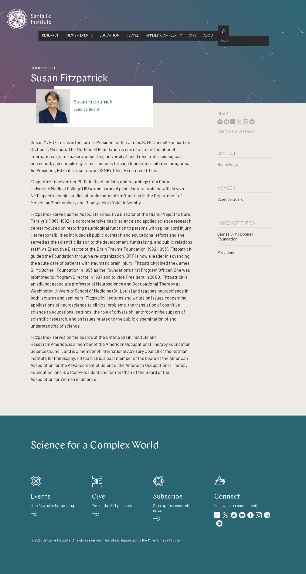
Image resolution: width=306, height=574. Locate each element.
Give (239, 18)
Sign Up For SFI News (235, 131)
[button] (97, 19)
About (255, 18)
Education (156, 18)
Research (97, 18)
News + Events (126, 18)
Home (36, 68)
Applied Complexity (210, 18)
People (179, 18)
